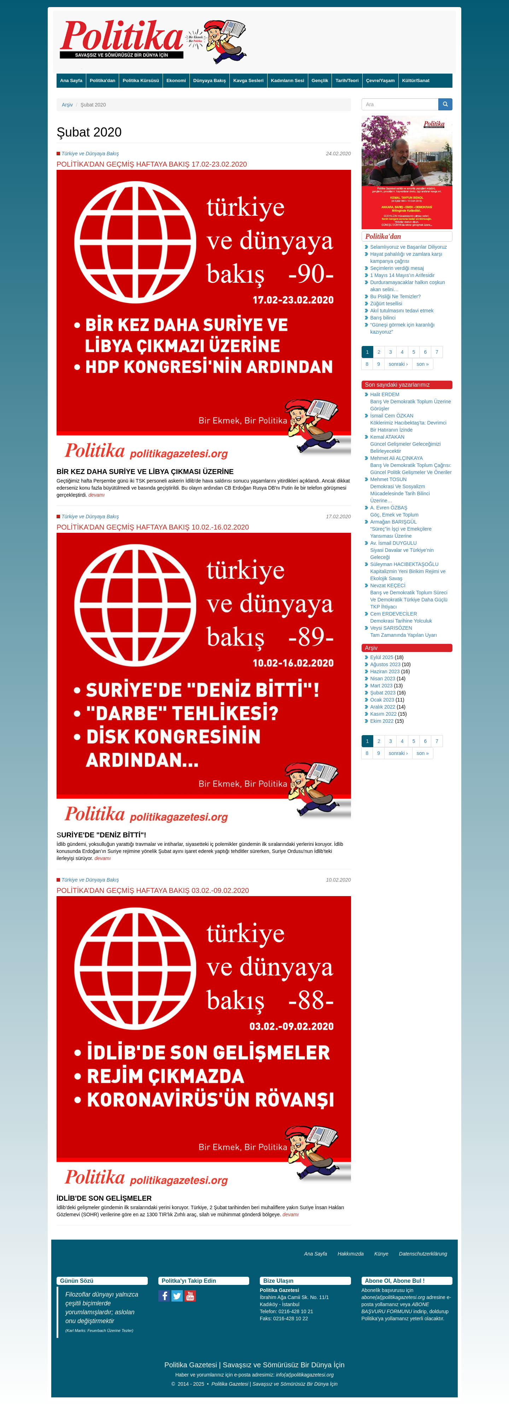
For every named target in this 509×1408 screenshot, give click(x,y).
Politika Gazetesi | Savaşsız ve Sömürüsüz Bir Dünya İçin (274, 1384)
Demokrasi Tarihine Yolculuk (401, 621)
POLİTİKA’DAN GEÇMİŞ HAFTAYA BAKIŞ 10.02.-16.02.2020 (153, 527)
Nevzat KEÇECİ (388, 585)
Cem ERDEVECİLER (393, 614)
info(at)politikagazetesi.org (305, 1375)
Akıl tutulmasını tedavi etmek (402, 310)
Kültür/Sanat (415, 80)
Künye (381, 1254)
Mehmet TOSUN (388, 479)
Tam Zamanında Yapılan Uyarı (403, 635)
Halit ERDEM (384, 394)
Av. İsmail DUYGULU (393, 543)
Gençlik (320, 80)
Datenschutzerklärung (423, 1254)
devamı (96, 495)
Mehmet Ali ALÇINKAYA (396, 458)
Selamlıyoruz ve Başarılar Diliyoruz (408, 247)
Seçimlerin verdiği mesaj (397, 268)
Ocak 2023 (382, 700)
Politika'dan (102, 80)
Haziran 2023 (385, 671)
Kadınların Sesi (287, 80)
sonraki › (398, 364)
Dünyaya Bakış (209, 80)
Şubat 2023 (383, 693)
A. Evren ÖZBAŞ (389, 507)
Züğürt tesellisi (386, 303)
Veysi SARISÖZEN (391, 628)
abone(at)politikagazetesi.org (393, 1297)
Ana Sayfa (71, 80)
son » (423, 364)
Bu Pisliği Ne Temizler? (395, 296)
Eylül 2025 (381, 657)
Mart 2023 (381, 685)
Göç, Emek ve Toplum (394, 515)
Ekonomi (176, 80)
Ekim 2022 (382, 721)
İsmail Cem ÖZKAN (392, 416)
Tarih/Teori (346, 80)
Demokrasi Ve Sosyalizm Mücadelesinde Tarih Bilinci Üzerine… (400, 493)
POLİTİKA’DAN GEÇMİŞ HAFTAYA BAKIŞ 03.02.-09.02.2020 (153, 890)
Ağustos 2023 (385, 664)
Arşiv (67, 105)
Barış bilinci (383, 318)
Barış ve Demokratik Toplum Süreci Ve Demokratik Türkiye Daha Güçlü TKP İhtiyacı (408, 600)
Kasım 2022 (383, 714)
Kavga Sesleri (248, 80)
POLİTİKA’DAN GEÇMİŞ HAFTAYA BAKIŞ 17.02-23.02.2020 (152, 164)
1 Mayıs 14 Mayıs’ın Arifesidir (402, 275)
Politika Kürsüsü (141, 80)
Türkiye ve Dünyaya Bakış (90, 153)
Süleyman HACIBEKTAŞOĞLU (404, 564)
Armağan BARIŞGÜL (393, 522)
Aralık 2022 (383, 707)
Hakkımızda (351, 1254)
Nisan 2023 (383, 678)
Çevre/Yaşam (380, 80)
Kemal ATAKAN (387, 437)
